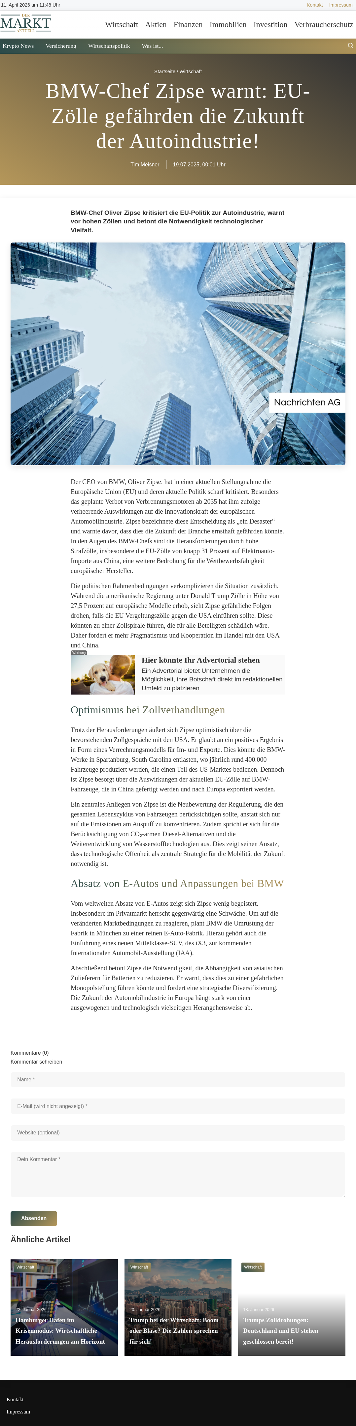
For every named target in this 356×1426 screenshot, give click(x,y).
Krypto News (18, 46)
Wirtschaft (121, 24)
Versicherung (61, 46)
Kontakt (315, 5)
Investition (271, 24)
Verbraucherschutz (323, 24)
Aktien (155, 24)
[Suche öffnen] (350, 46)
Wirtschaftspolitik (109, 46)
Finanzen (188, 24)
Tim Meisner (144, 164)
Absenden (34, 1218)
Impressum (341, 5)
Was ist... (152, 46)
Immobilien (228, 24)
